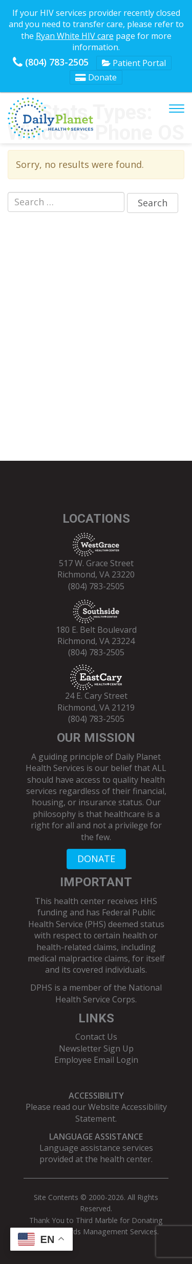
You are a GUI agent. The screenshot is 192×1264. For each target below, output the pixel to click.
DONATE (96, 858)
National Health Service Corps (108, 993)
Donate (96, 77)
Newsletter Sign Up (96, 1048)
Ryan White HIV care (75, 35)
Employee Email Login (96, 1059)
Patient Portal (134, 63)
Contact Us (96, 1036)
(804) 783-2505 (51, 62)
